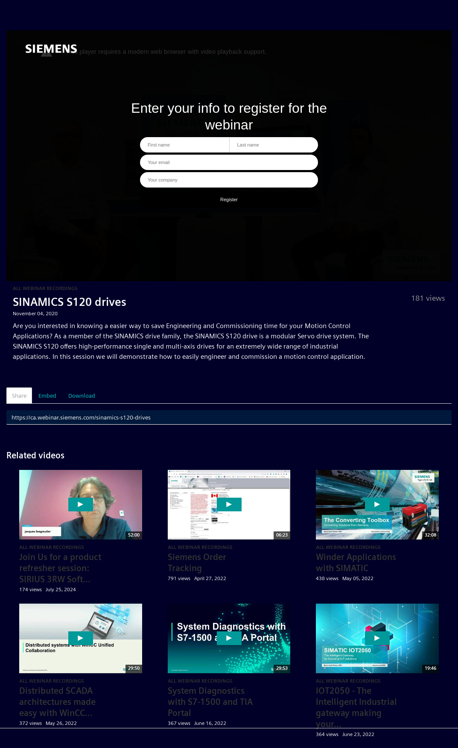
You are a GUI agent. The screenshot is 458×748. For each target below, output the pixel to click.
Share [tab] (19, 395)
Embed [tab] (47, 395)
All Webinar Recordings (45, 288)
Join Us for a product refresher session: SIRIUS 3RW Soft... (60, 568)
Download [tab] (81, 395)
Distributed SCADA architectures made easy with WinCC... (57, 702)
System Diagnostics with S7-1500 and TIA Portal (210, 702)
